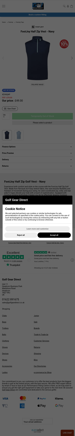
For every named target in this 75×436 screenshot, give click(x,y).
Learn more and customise (37, 229)
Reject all (21, 235)
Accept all (54, 235)
